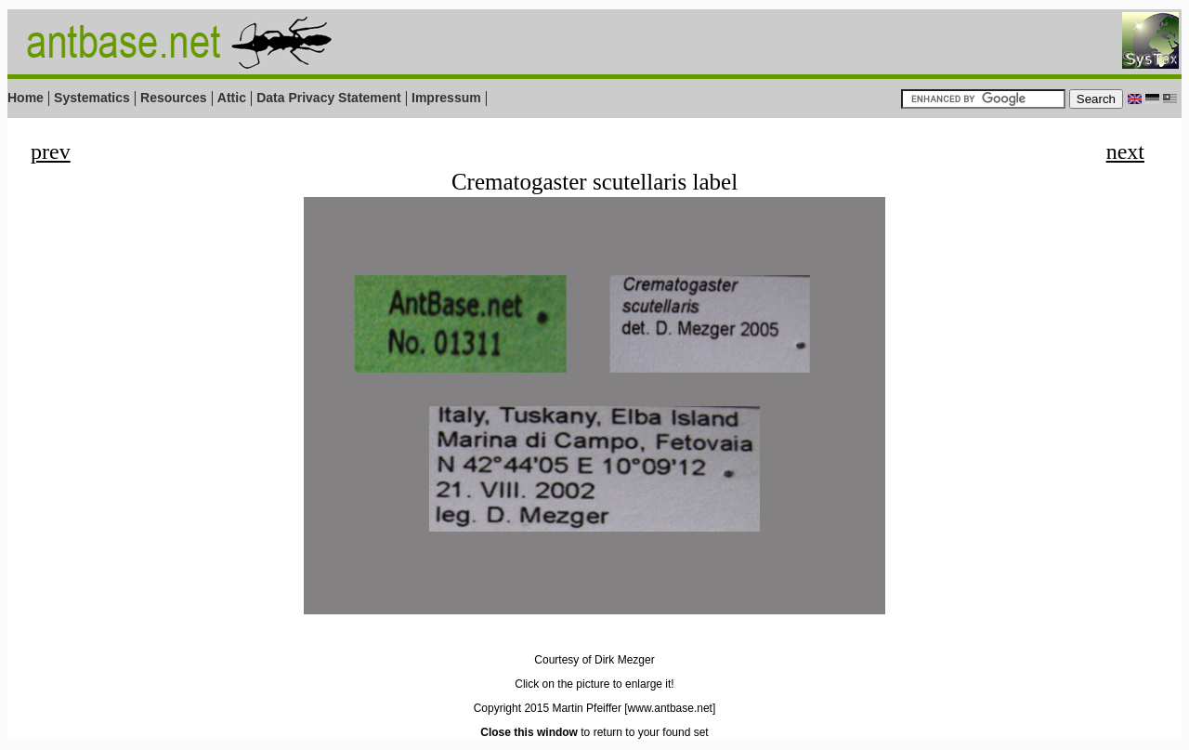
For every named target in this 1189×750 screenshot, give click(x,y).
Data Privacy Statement (328, 97)
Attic (231, 97)
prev (51, 151)
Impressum (446, 97)
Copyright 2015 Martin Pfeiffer (547, 708)
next (1125, 151)
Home (25, 97)
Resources (173, 97)
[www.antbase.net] (669, 708)
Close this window (529, 732)
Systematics (92, 97)
